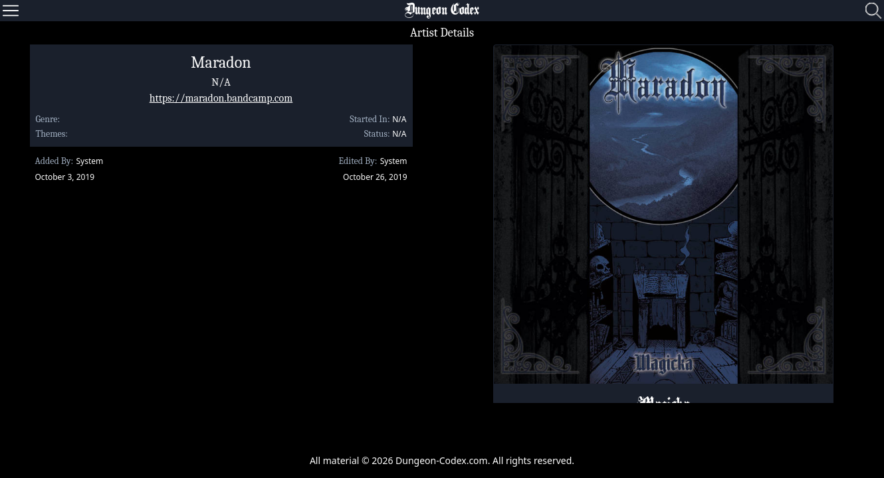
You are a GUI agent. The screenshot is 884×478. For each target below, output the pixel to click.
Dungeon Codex (442, 10)
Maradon (221, 62)
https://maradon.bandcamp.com (221, 98)
